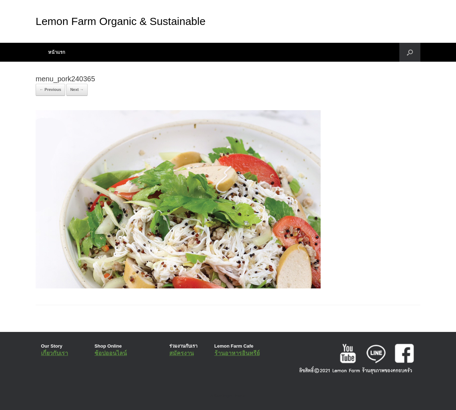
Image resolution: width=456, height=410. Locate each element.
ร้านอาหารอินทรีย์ (237, 353)
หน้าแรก (56, 52)
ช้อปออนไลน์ (110, 353)
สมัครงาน (181, 353)
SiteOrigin (223, 396)
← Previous (50, 89)
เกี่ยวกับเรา (54, 353)
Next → (77, 89)
